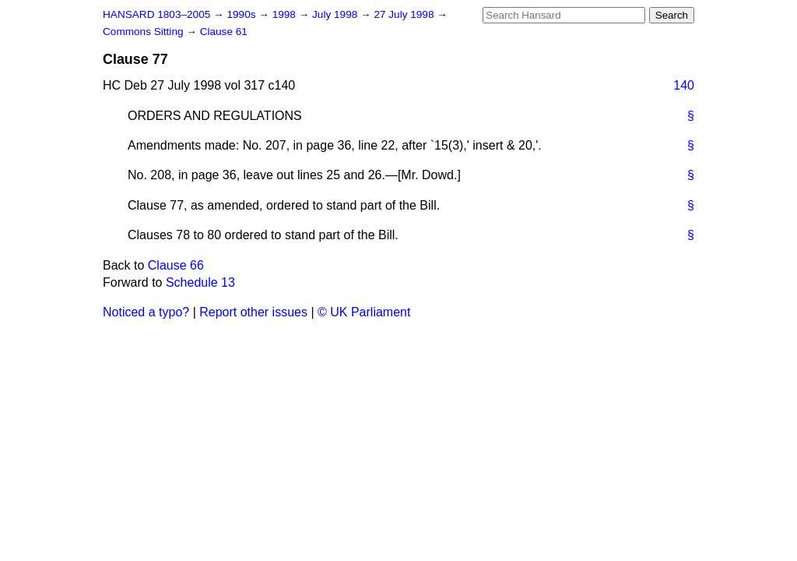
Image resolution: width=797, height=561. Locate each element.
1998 (285, 14)
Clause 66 (176, 265)
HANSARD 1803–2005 (156, 14)
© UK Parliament (364, 312)
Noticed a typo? (146, 312)
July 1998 (336, 14)
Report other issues (253, 312)
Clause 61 (224, 31)
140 (683, 85)
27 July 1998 (405, 14)
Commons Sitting (144, 31)
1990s (242, 14)
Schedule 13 (200, 282)
